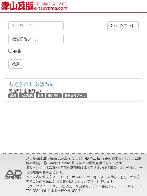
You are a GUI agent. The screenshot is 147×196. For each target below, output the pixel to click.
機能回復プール (74, 95)
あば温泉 (27, 95)
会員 (14, 51)
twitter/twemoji (86, 177)
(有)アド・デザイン (123, 186)
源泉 (40, 95)
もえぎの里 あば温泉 (31, 84)
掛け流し (54, 95)
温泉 (13, 95)
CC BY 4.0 (65, 181)
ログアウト (123, 25)
